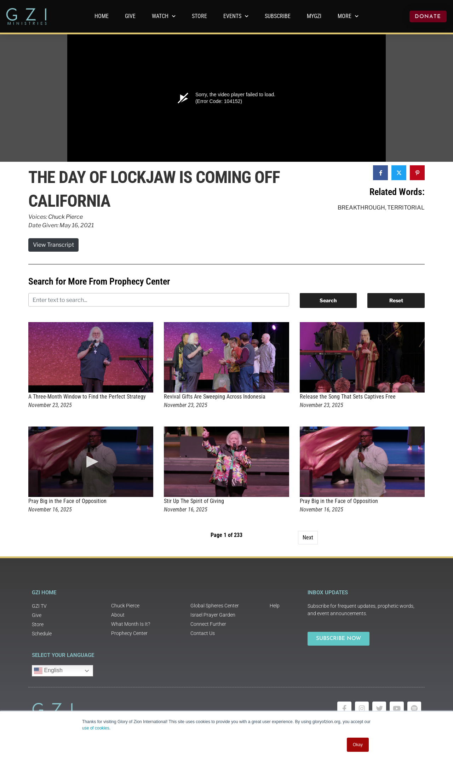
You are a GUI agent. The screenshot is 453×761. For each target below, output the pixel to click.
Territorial (406, 207)
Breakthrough (361, 207)
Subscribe (278, 16)
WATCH (164, 16)
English (48, 670)
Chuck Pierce (65, 216)
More (348, 16)
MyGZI (314, 16)
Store (199, 16)
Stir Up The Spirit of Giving (194, 501)
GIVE (130, 16)
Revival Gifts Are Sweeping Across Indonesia (214, 396)
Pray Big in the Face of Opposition (67, 501)
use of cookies (95, 728)
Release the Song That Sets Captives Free (348, 396)
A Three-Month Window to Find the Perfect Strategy (87, 396)
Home (101, 16)
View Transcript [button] (53, 244)
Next (308, 537)
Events (235, 16)
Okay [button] (358, 744)
